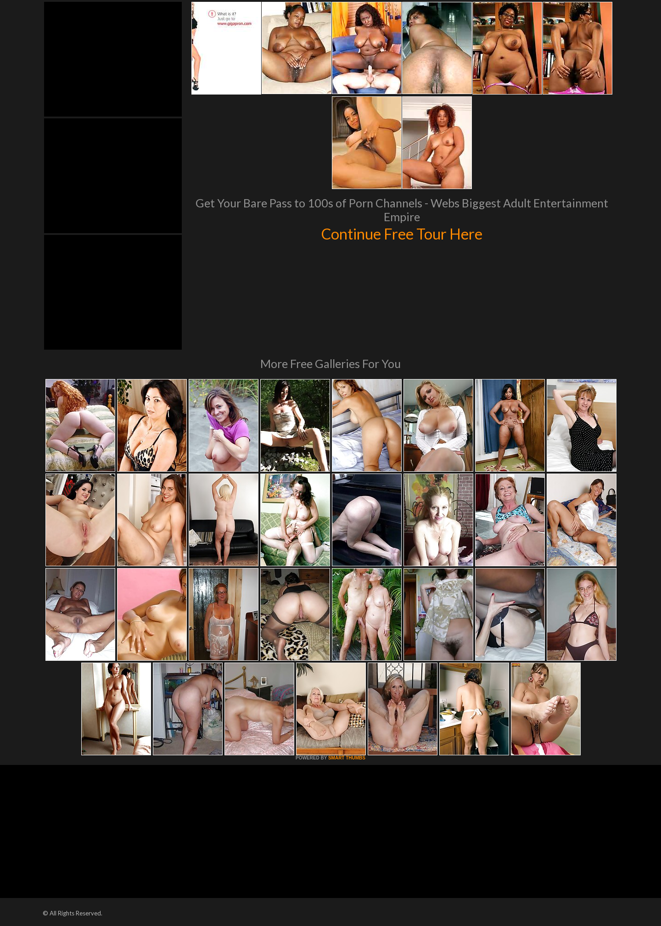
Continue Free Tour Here (401, 233)
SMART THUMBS (346, 757)
